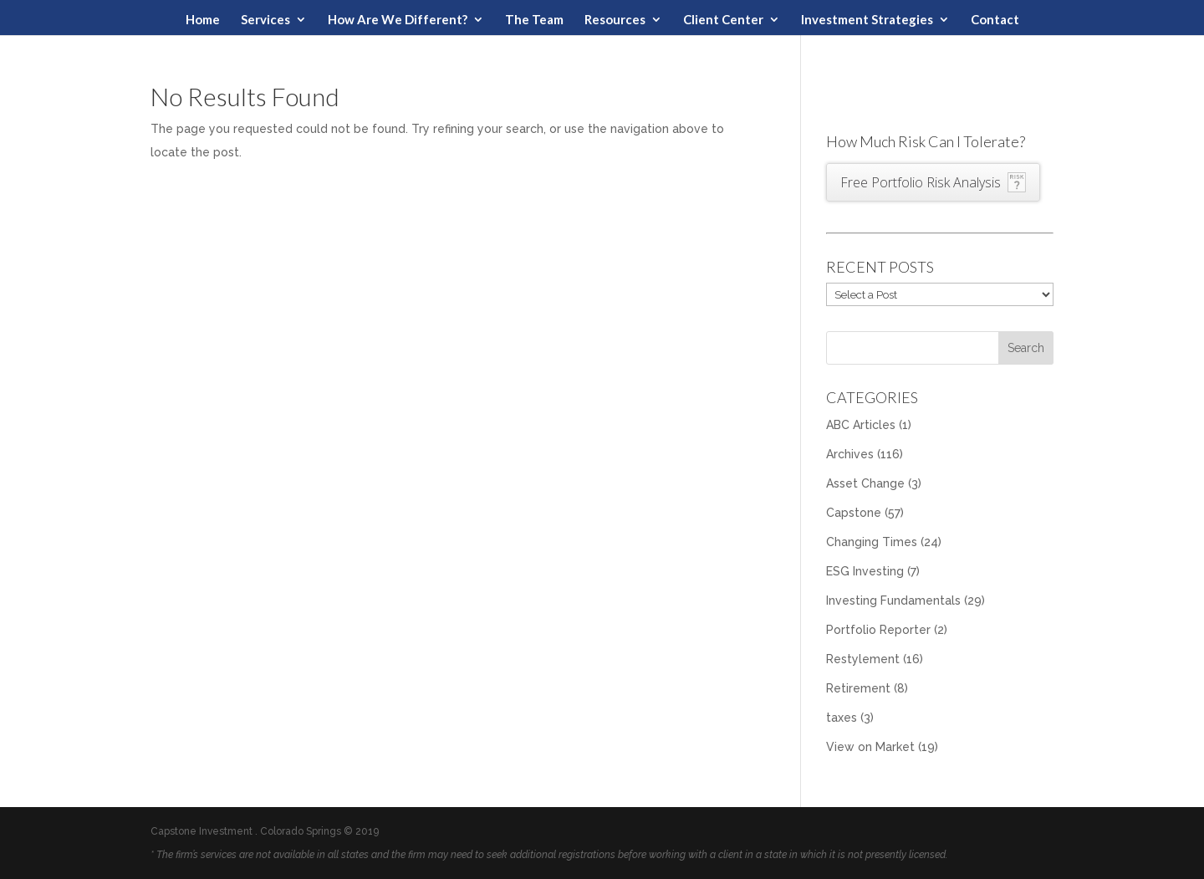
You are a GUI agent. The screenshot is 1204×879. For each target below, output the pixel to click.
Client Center (723, 20)
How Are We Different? (397, 20)
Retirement (858, 688)
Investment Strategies (867, 20)
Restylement (863, 659)
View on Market (870, 747)
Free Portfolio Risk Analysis (920, 182)
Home (203, 20)
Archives (850, 454)
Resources (614, 20)
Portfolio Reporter (878, 629)
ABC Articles (860, 425)
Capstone (853, 512)
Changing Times (871, 542)
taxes (841, 717)
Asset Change (865, 483)
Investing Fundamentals (893, 600)
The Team (534, 20)
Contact (995, 20)
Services (265, 20)
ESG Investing (865, 571)
